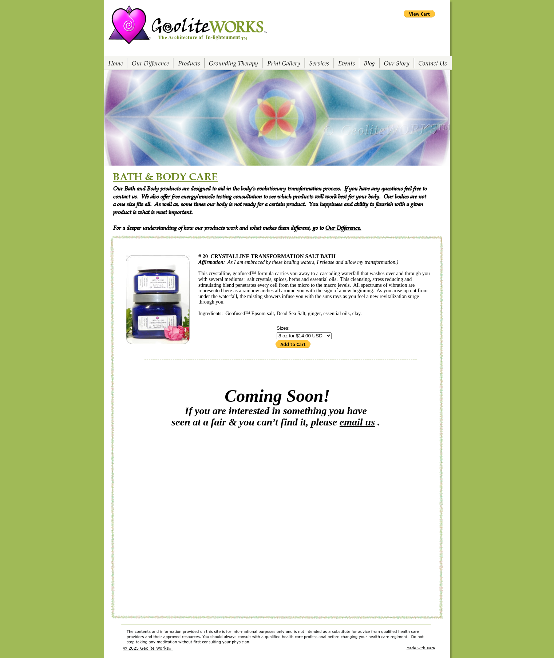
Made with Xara (421, 648)
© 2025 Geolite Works (146, 648)
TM (170, 649)
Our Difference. (343, 227)
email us (357, 422)
